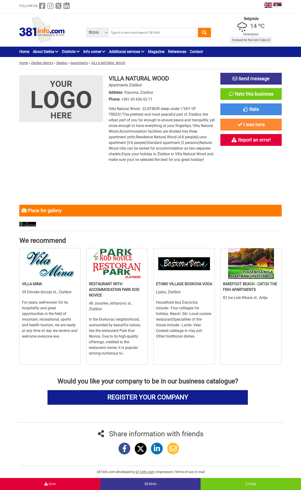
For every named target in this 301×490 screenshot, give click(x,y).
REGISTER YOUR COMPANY (147, 397)
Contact (196, 51)
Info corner (94, 51)
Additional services (126, 51)
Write (150, 484)
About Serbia (45, 51)
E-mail (200, 472)
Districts (71, 51)
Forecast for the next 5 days (251, 40)
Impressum (165, 472)
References (177, 51)
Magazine (156, 51)
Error (50, 484)
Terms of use (184, 472)
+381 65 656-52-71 (136, 99)
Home (24, 51)
